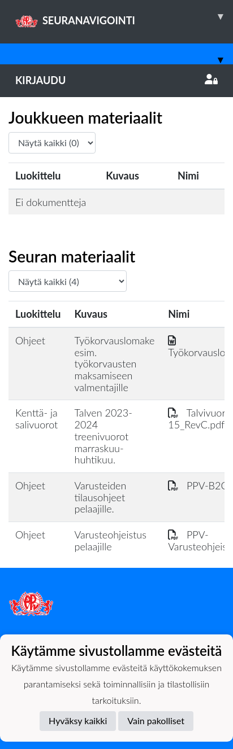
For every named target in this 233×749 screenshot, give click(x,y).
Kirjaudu (116, 80)
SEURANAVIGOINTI (124, 16)
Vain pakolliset (155, 720)
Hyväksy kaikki (78, 720)
